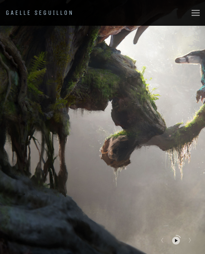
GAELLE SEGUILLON (40, 13)
